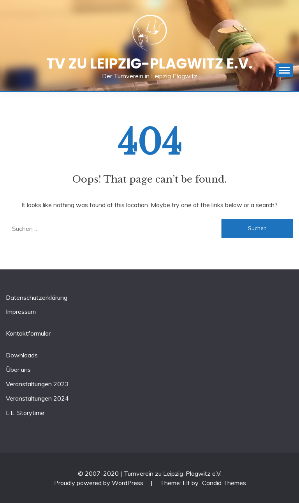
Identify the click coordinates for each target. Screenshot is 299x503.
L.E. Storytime (25, 413)
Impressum (21, 311)
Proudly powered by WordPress (99, 483)
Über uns (18, 369)
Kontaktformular (28, 333)
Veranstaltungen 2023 (37, 384)
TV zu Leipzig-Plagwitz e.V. (149, 63)
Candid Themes (224, 483)
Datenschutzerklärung (36, 297)
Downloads (22, 355)
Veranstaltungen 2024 (37, 398)
